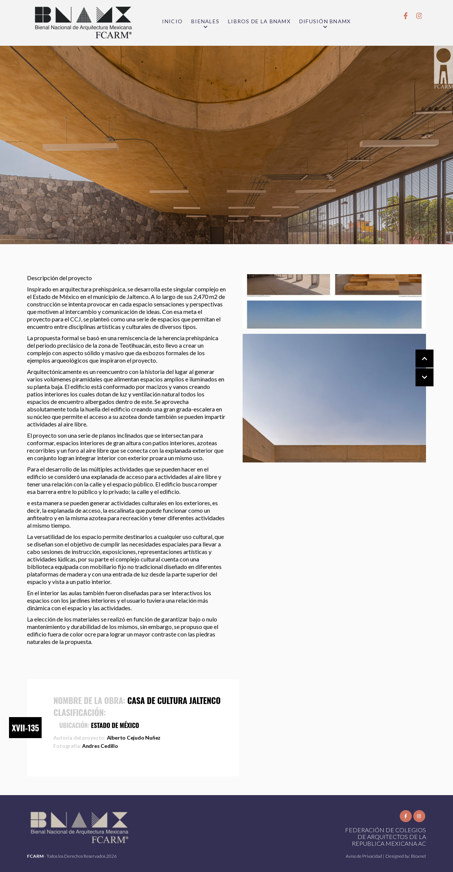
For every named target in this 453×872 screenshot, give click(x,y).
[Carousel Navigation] (417, 368)
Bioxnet (418, 856)
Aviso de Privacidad (364, 856)
